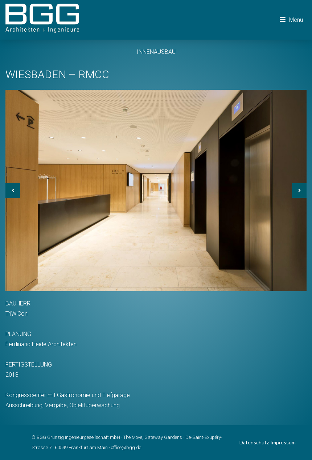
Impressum (283, 442)
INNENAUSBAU (156, 51)
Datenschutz (254, 442)
